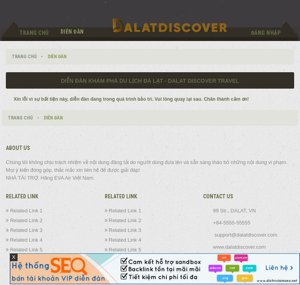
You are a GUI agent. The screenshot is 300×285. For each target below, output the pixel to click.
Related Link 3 (26, 230)
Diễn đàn (72, 31)
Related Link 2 (26, 220)
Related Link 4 (26, 240)
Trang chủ (34, 33)
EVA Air (62, 178)
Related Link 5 (26, 250)
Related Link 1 (26, 211)
